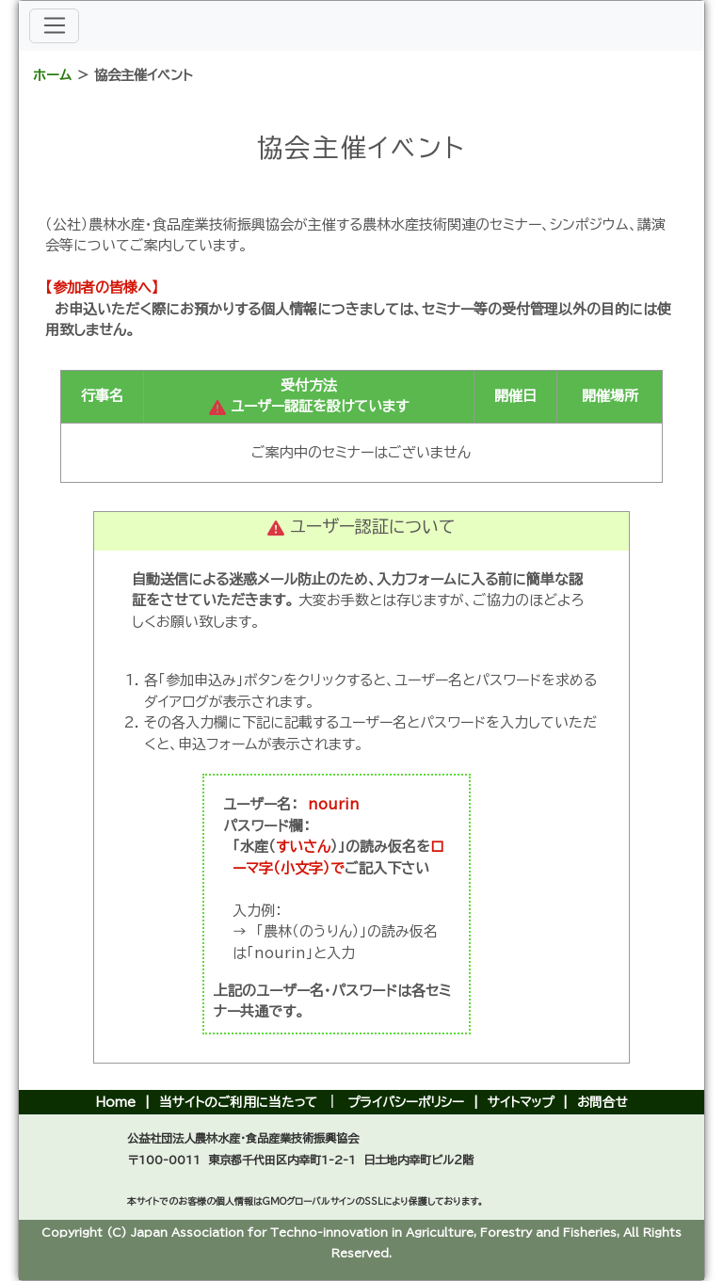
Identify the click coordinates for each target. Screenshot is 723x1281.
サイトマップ (521, 1102)
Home (115, 1102)
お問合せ (602, 1102)
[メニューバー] (54, 26)
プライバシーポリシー (405, 1102)
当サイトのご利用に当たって (238, 1102)
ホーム (52, 75)
